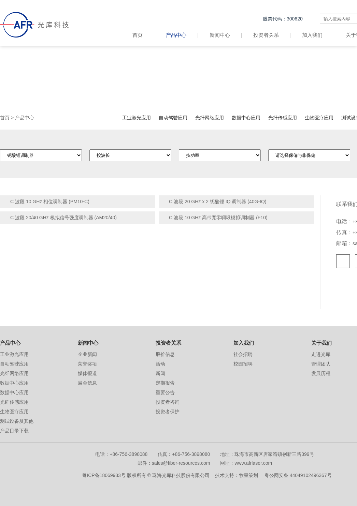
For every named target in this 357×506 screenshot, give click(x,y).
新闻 (160, 373)
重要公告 (165, 392)
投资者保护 (168, 411)
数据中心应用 (246, 117)
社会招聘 (243, 354)
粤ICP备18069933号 (104, 475)
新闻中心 (220, 35)
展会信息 (87, 383)
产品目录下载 (14, 430)
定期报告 (165, 383)
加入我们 (312, 35)
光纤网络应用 (209, 117)
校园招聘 (243, 364)
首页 (143, 35)
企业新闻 (87, 354)
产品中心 (176, 35)
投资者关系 (266, 35)
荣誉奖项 (87, 364)
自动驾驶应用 (173, 117)
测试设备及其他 (16, 421)
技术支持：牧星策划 (236, 475)
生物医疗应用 (319, 117)
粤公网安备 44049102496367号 (298, 475)
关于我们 (321, 343)
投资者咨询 (168, 402)
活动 (160, 364)
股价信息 (165, 354)
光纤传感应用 (282, 117)
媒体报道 (87, 373)
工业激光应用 (136, 117)
